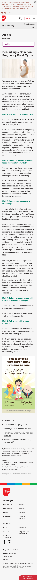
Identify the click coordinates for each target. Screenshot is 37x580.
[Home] (3, 26)
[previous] (2, 13)
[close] (35, 2)
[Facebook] (4, 542)
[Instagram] (9, 542)
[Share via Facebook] (30, 27)
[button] (7, 38)
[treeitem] (18, 44)
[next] (5, 13)
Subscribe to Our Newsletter (28, 577)
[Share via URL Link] (33, 27)
